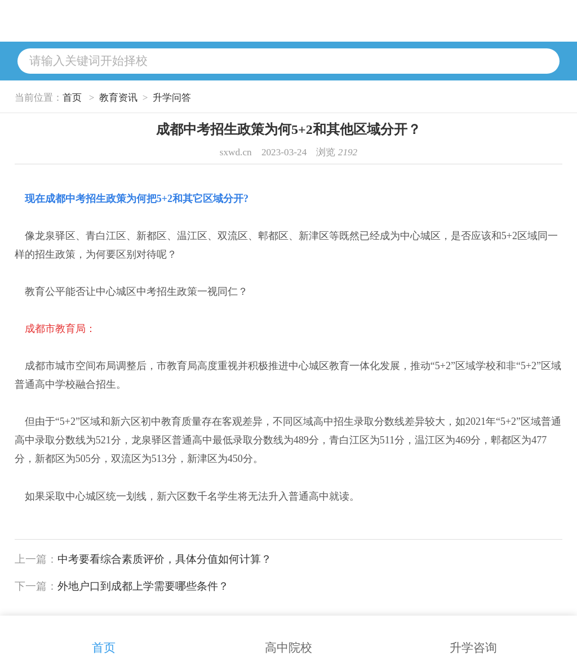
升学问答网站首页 (176, 21)
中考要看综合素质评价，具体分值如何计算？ (164, 559)
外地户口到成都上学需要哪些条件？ (143, 586)
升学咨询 (473, 635)
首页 (72, 97)
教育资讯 (118, 97)
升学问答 (172, 97)
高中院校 (288, 635)
